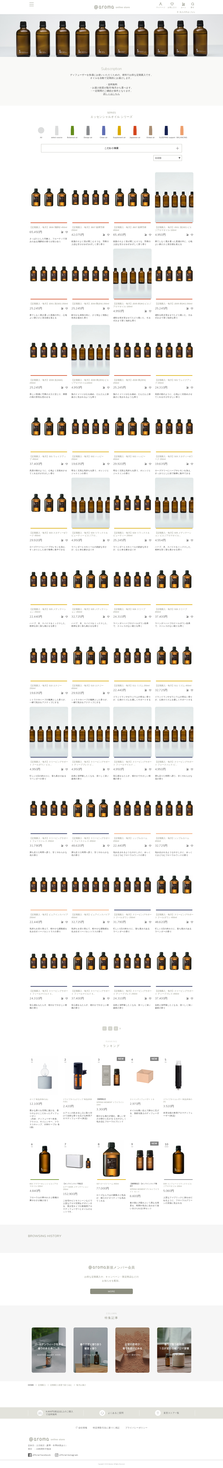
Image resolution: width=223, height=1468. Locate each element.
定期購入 (42, 1385)
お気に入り (172, 5)
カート (183, 5)
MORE (111, 1291)
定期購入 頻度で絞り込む (61, 1385)
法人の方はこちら (187, 12)
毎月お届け (81, 1385)
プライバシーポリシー (136, 1427)
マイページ (160, 5)
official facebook (41, 1454)
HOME (31, 1385)
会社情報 (82, 1427)
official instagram (68, 1454)
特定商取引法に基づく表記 (106, 1427)
